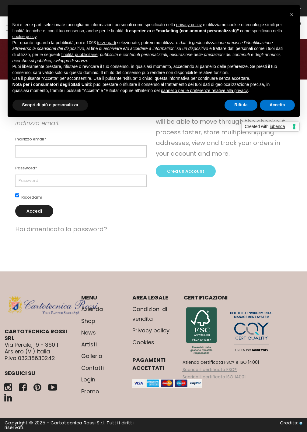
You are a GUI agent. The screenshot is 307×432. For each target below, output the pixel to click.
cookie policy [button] (24, 36)
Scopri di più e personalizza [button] (50, 104)
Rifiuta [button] (241, 104)
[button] (292, 14)
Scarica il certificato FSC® (210, 369)
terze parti (106, 42)
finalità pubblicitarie (79, 54)
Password (26, 168)
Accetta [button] (277, 104)
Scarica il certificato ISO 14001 (214, 377)
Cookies (143, 342)
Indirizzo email (30, 139)
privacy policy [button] (189, 24)
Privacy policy (150, 330)
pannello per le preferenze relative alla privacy (204, 90)
